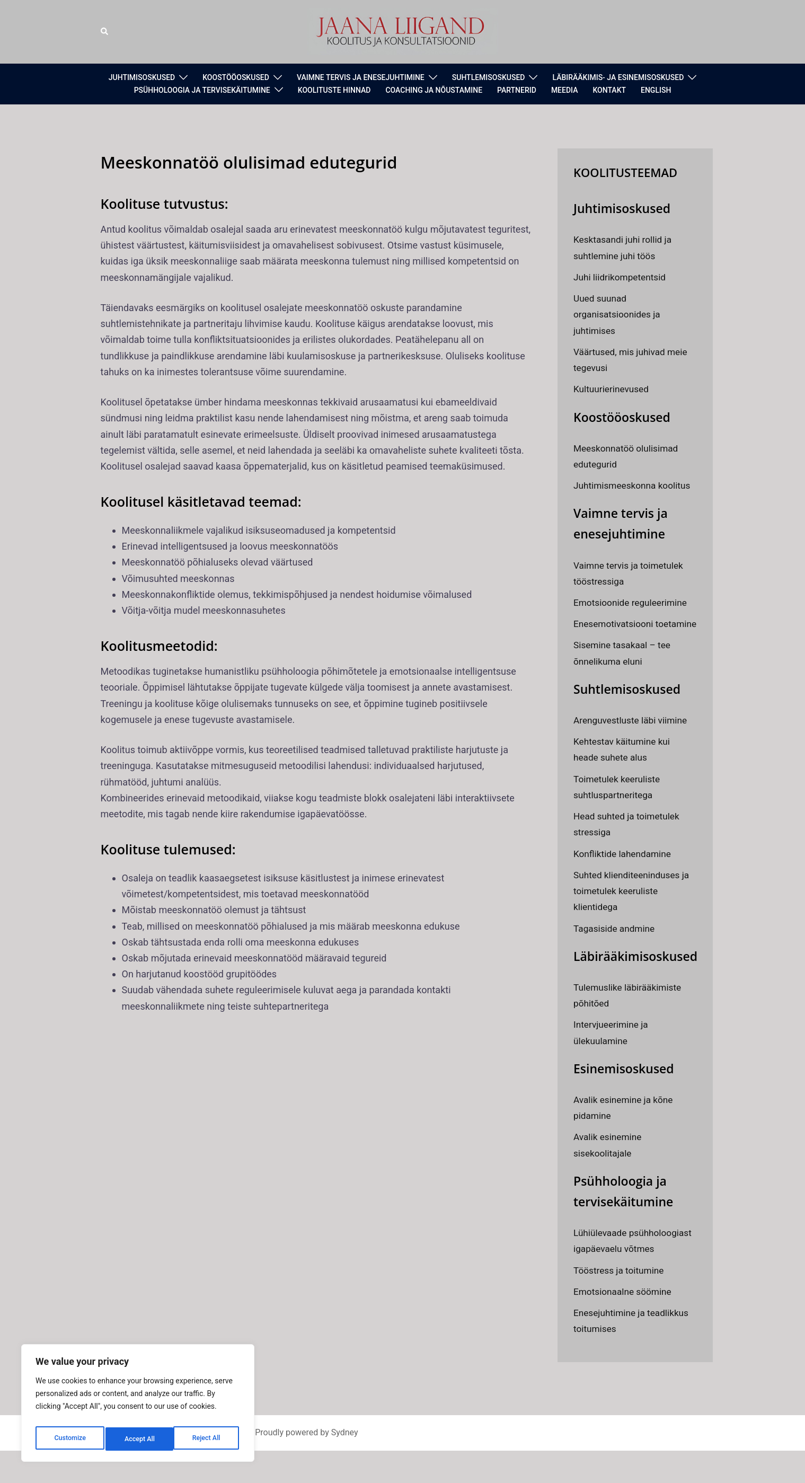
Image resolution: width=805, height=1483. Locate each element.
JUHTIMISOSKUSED (142, 77)
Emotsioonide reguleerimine (632, 602)
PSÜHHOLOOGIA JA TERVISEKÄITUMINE (202, 90)
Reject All (138, 1439)
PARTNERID (516, 90)
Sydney (344, 1465)
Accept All (207, 1439)
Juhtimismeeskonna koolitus (634, 485)
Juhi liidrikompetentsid (621, 277)
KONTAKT (609, 90)
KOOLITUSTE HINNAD (334, 90)
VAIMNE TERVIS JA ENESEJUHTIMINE (360, 77)
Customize (69, 1439)
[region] (137, 1406)
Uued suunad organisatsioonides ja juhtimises (618, 314)
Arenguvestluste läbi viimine (632, 736)
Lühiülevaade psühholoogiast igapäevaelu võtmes (632, 1264)
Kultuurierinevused (612, 388)
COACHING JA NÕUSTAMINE (433, 90)
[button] (105, 32)
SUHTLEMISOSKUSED (488, 77)
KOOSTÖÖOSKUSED (235, 77)
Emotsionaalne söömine (624, 1323)
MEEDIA (564, 90)
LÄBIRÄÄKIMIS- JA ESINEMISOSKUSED (618, 77)
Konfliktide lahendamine (624, 869)
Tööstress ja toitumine (620, 1302)
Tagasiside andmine (615, 944)
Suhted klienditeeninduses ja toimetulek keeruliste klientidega (633, 906)
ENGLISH (656, 90)
